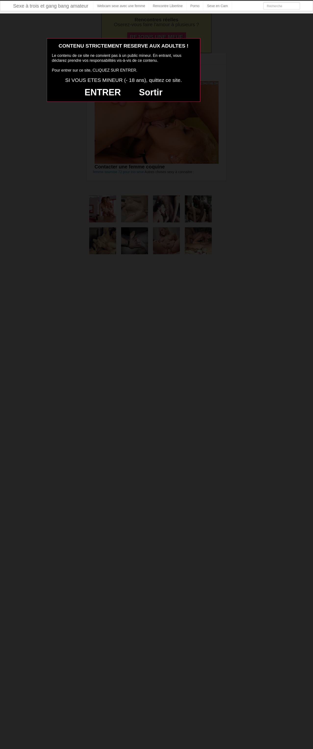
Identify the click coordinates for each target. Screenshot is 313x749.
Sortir (151, 92)
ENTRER (103, 92)
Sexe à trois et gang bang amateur (50, 6)
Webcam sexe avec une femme (121, 6)
